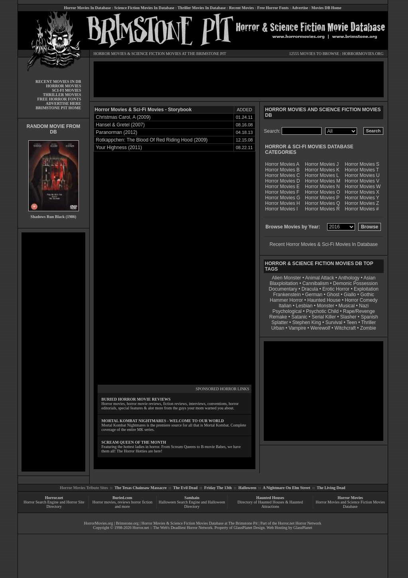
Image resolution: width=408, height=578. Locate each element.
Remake (278, 317)
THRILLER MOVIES (62, 94)
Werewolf (320, 328)
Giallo (350, 294)
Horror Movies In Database (87, 8)
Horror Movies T (362, 170)
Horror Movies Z (362, 203)
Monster (325, 306)
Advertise (300, 8)
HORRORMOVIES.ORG (363, 53)
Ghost (333, 294)
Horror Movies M (322, 181)
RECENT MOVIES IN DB (58, 81)
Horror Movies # (362, 209)
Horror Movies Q (322, 203)
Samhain (192, 497)
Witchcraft (345, 328)
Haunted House (323, 300)
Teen (352, 322)
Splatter (279, 322)
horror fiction (142, 502)
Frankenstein (286, 294)
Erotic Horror (335, 289)
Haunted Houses (270, 497)
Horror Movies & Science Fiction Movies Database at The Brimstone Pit (199, 523)
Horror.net (54, 497)
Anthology (348, 278)
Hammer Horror (286, 300)
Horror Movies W (363, 186)
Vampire (297, 328)
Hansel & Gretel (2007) (120, 125)
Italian (285, 306)
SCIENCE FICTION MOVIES (156, 53)
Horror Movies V (362, 181)
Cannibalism (315, 283)
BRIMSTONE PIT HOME (58, 108)
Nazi (364, 306)
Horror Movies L (322, 175)
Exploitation (366, 289)
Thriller (368, 322)
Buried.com (122, 497)
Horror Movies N (322, 186)
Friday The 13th (217, 488)
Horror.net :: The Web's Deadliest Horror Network (173, 527)
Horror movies (104, 502)
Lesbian (305, 306)
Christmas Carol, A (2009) (123, 117)
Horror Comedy (361, 300)
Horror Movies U (362, 175)
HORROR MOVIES (110, 53)
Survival (334, 322)
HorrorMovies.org (98, 523)
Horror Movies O (322, 192)
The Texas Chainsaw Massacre (140, 488)
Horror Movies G (282, 198)
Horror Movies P (322, 198)
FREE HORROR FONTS (59, 99)
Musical (347, 306)
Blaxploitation (284, 283)
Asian (369, 278)
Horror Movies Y (362, 198)
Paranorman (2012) (116, 132)
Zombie (368, 328)
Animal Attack (319, 278)
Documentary (283, 289)
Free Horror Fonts (273, 8)
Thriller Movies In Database (202, 8)
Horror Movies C (282, 175)
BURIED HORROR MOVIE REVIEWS (136, 399)
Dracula (310, 289)
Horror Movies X (362, 192)
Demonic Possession (355, 283)
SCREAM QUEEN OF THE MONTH (134, 442)
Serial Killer (324, 317)
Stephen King (306, 322)
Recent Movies (241, 8)
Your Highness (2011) (119, 147)
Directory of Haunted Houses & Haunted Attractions (270, 504)
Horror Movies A (282, 164)
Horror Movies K (322, 170)
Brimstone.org (127, 523)
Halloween (247, 488)
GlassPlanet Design (249, 527)
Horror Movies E (282, 186)
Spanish (369, 317)
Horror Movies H (282, 203)
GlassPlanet (302, 527)
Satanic (299, 317)
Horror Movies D (282, 181)
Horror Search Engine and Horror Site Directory (54, 504)
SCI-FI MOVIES (66, 90)
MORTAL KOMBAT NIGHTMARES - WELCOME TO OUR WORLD (163, 421)
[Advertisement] (53, 352)
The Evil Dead (185, 488)
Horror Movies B (282, 170)
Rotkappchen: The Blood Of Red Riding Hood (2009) (152, 140)
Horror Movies (350, 497)
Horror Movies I (281, 209)
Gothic (367, 294)
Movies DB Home (326, 8)
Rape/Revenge (359, 311)
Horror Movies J (322, 164)
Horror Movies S (362, 164)
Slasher (348, 317)
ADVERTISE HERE (63, 103)
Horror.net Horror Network (300, 523)
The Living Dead (331, 488)
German (313, 294)
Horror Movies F (282, 192)
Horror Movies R (322, 209)
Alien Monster (286, 278)
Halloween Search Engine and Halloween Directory (192, 504)
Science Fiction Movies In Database (144, 8)
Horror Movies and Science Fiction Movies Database (350, 504)
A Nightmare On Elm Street (286, 488)
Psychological (287, 311)
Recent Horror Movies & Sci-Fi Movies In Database (324, 244)
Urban (277, 328)
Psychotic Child (322, 311)
